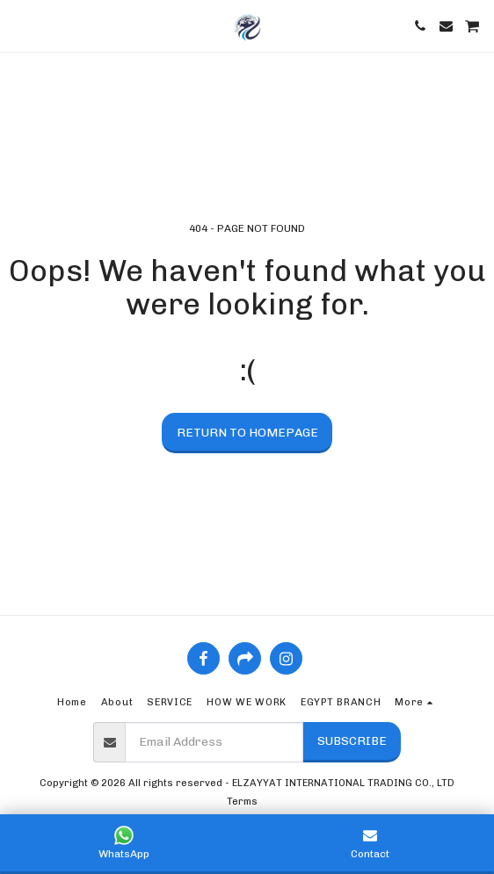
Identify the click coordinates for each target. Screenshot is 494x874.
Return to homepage (247, 432)
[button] (19, 25)
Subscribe (352, 740)
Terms (242, 801)
